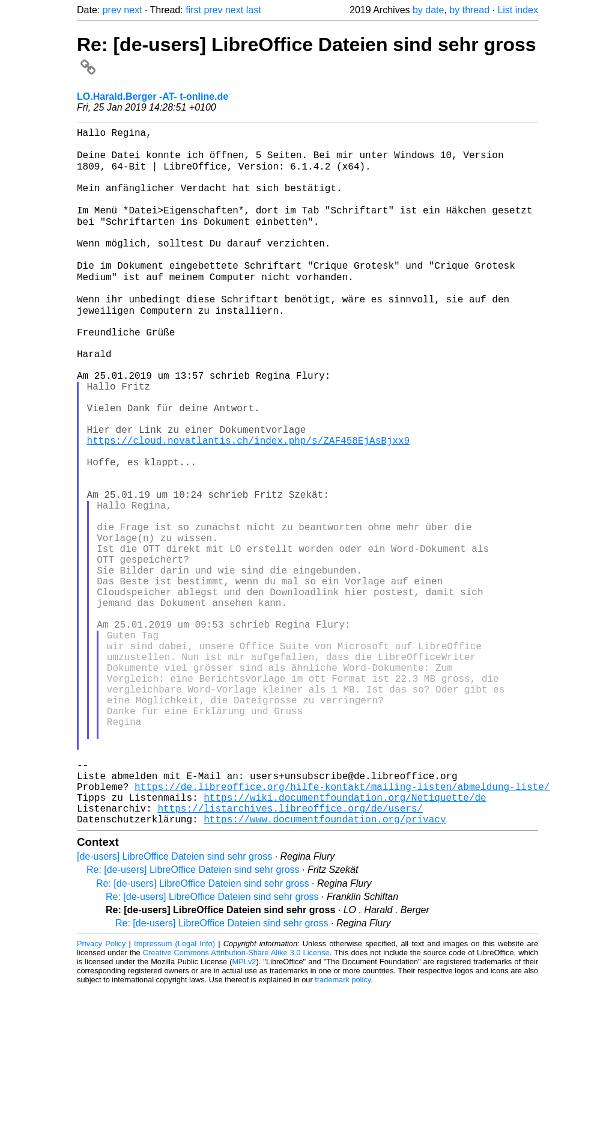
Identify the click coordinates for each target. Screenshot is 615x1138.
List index (517, 10)
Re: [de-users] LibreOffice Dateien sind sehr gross (193, 1019)
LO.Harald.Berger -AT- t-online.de (152, 96)
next (133, 10)
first (193, 10)
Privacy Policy (101, 1092)
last (253, 10)
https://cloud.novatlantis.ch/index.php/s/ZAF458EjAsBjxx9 (248, 505)
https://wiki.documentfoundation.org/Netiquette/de (345, 941)
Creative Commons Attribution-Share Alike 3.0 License (236, 1101)
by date (428, 10)
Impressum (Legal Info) (174, 1092)
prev (112, 10)
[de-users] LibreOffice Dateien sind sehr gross (174, 1005)
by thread (469, 10)
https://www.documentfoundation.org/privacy (325, 967)
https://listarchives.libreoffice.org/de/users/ (290, 954)
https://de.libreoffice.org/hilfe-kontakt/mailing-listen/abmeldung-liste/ (342, 928)
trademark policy (343, 1128)
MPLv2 (244, 1110)
